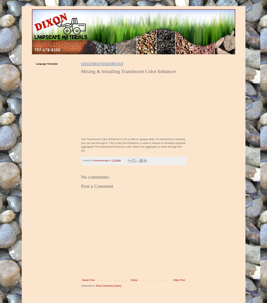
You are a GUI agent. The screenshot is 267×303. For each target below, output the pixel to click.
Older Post (179, 280)
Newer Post (88, 280)
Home (134, 280)
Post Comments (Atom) (108, 285)
